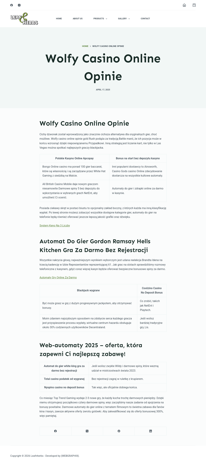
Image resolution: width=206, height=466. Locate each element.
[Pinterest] (119, 431)
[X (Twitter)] (87, 431)
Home (59, 18)
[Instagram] (19, 5)
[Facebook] (11, 5)
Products (100, 19)
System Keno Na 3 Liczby (55, 225)
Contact (145, 18)
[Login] (184, 5)
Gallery (124, 19)
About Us (77, 18)
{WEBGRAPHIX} (70, 455)
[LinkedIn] (150, 431)
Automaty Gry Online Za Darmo (58, 277)
